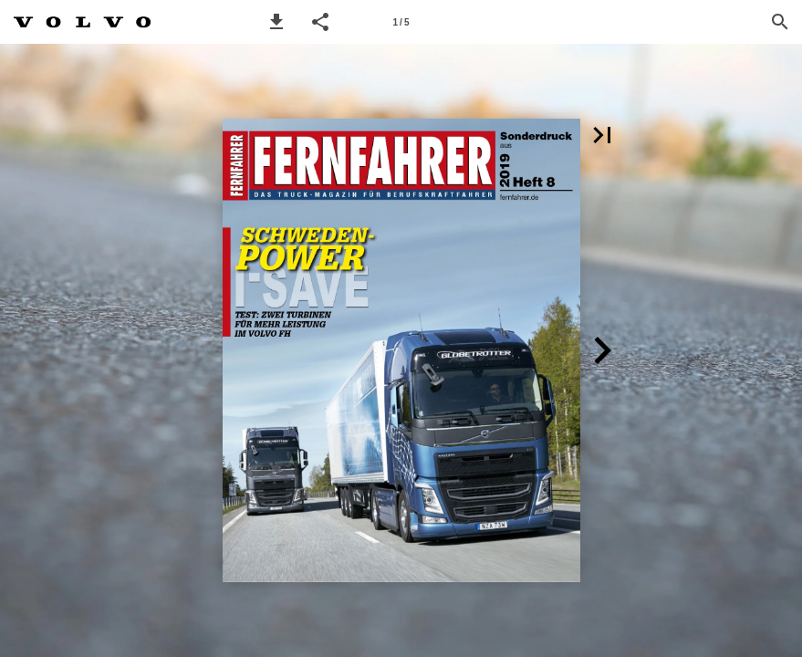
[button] (276, 22)
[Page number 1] (401, 22)
